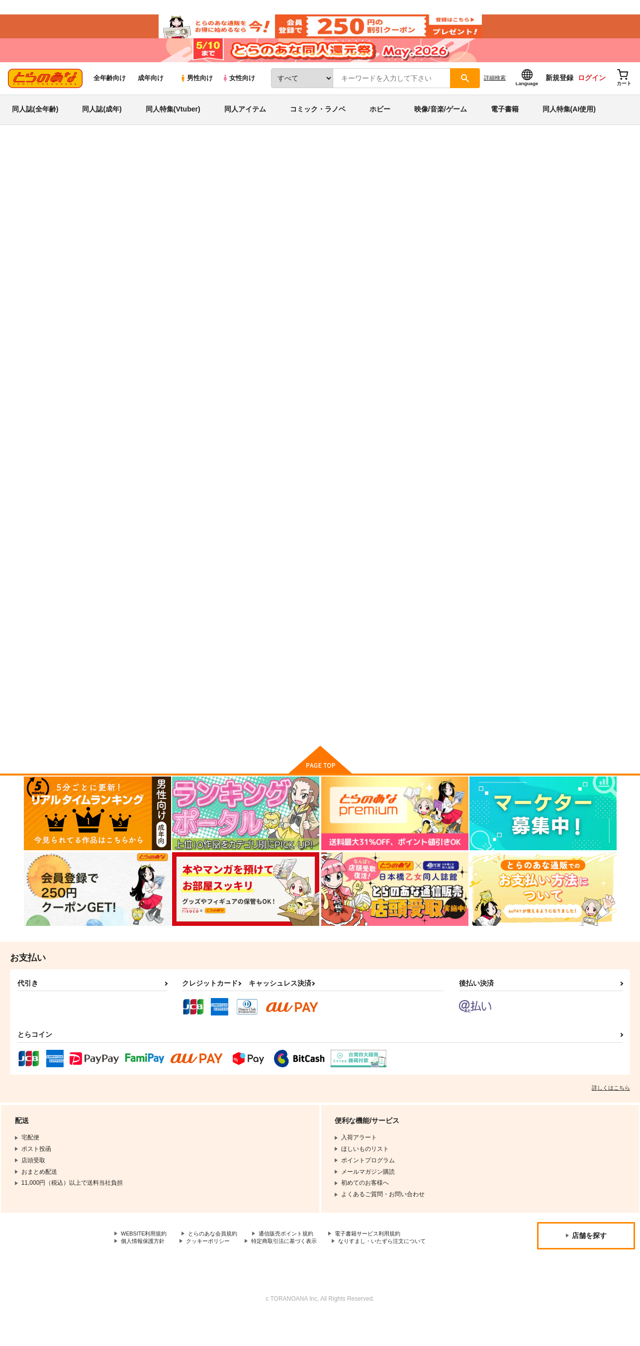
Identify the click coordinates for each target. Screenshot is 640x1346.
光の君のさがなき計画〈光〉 (471, 429)
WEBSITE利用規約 (146, 1253)
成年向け (151, 90)
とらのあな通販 (43, 164)
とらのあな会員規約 (220, 1253)
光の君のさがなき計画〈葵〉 (568, 661)
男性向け (196, 90)
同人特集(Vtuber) (173, 121)
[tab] (191, 266)
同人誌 (82, 164)
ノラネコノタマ (525, 212)
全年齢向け (109, 90)
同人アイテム (245, 121)
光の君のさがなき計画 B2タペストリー (438, 212)
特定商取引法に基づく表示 (295, 1261)
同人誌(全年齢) (35, 121)
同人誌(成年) (101, 121)
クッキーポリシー (214, 1261)
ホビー (379, 121)
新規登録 (559, 90)
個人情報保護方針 (145, 1261)
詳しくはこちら (611, 1107)
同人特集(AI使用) (569, 121)
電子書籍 (505, 121)
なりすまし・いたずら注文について (168, 1269)
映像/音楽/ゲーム (440, 121)
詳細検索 (495, 90)
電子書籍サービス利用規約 (385, 1253)
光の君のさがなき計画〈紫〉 (373, 429)
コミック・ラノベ (318, 121)
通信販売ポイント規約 (298, 1253)
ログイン (592, 90)
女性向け (238, 90)
